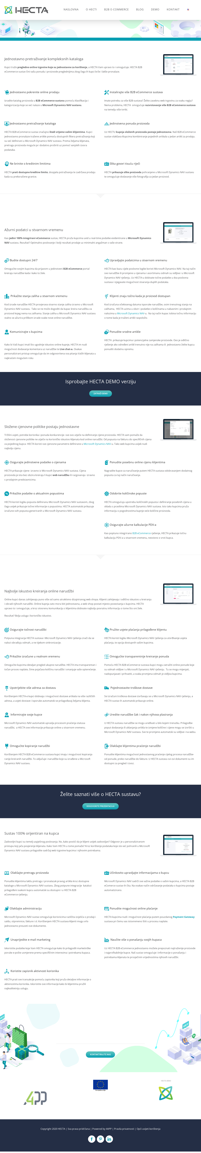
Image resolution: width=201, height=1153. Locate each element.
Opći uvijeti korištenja (148, 1128)
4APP (109, 1128)
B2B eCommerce (141, 533)
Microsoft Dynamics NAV (130, 313)
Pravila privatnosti (124, 1128)
